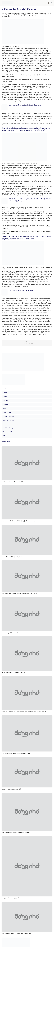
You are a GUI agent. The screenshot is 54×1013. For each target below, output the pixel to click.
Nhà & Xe (5, 408)
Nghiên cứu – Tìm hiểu (8, 420)
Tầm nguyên (6, 424)
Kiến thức (5, 392)
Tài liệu (4, 435)
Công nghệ (5, 404)
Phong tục (5, 400)
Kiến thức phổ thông (8, 428)
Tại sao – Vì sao (7, 412)
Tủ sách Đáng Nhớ (7, 432)
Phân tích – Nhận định (8, 416)
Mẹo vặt (5, 396)
